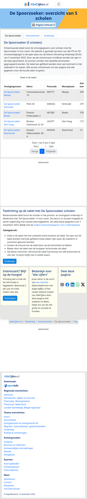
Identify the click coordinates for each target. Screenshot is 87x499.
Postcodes (9, 401)
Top (75, 321)
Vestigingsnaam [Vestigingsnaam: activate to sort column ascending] (12, 86)
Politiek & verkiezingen (15, 432)
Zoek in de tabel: (43, 77)
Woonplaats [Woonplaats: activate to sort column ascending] (68, 86)
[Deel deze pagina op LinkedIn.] (72, 284)
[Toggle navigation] (58, 4)
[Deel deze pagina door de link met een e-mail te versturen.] (62, 284)
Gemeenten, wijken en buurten (19, 397)
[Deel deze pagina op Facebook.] (67, 284)
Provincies (9, 404)
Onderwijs (10, 261)
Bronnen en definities (14, 445)
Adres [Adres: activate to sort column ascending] (29, 86)
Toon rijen (43, 146)
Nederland (20, 404)
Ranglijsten (9, 454)
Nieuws (7, 451)
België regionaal (32, 407)
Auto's (7, 416)
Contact (8, 482)
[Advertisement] (43, 185)
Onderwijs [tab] (49, 35)
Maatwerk (9, 485)
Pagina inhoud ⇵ (43, 25)
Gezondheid (10, 419)
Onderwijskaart (11, 466)
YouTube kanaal (12, 488)
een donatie (42, 282)
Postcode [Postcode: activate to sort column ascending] (52, 86)
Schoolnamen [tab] (33, 35)
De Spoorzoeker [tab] (13, 35)
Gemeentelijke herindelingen (18, 448)
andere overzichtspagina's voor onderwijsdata (57, 224)
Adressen (8, 394)
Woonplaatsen (22, 401)
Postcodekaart (11, 470)
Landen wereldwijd (13, 407)
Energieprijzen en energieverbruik (21, 423)
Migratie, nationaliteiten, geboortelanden (24, 426)
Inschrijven (10, 298)
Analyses (8, 441)
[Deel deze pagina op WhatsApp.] (77, 284)
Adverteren (9, 479)
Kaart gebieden (11, 463)
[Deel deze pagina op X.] (83, 284)
